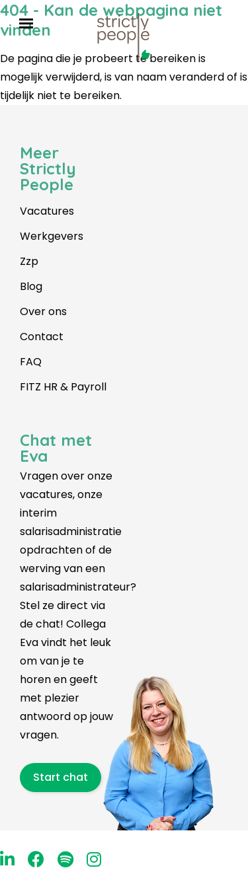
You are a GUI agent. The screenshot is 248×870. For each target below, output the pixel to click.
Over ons (43, 311)
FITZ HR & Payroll (63, 386)
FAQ (31, 361)
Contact (41, 336)
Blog (31, 286)
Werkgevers (51, 236)
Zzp (29, 261)
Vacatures (47, 211)
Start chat (60, 777)
